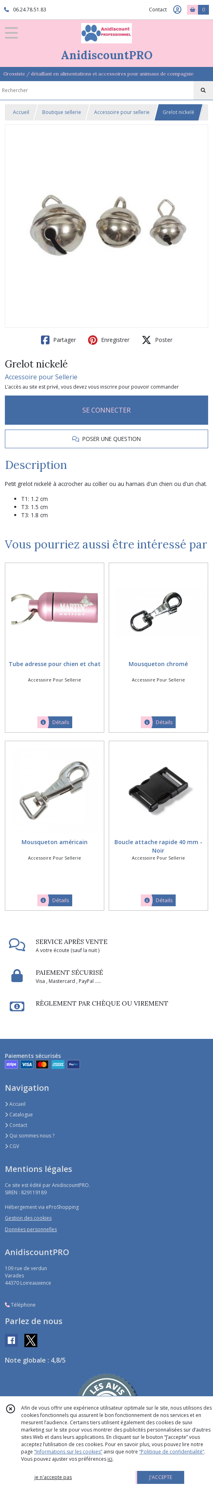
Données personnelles (31, 1229)
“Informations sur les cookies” (68, 1451)
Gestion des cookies (28, 1218)
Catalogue (19, 1114)
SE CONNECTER (106, 410)
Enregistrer (108, 340)
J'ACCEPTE (160, 1477)
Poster (157, 340)
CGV (12, 1146)
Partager (58, 340)
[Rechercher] (203, 90)
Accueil (21, 112)
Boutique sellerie (61, 112)
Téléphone (20, 1304)
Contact (158, 9)
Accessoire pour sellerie (122, 112)
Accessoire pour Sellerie (41, 376)
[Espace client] (177, 9)
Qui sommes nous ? (29, 1135)
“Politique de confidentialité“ (171, 1451)
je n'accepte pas (53, 1477)
